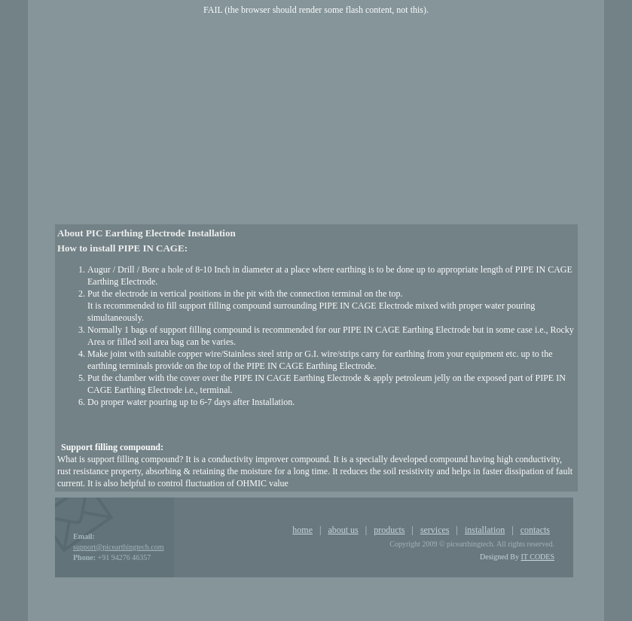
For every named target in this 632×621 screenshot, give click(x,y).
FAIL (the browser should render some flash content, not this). (316, 10)
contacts (535, 530)
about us (343, 530)
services (435, 530)
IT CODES (537, 557)
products (389, 530)
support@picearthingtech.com (118, 547)
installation (485, 530)
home (302, 530)
